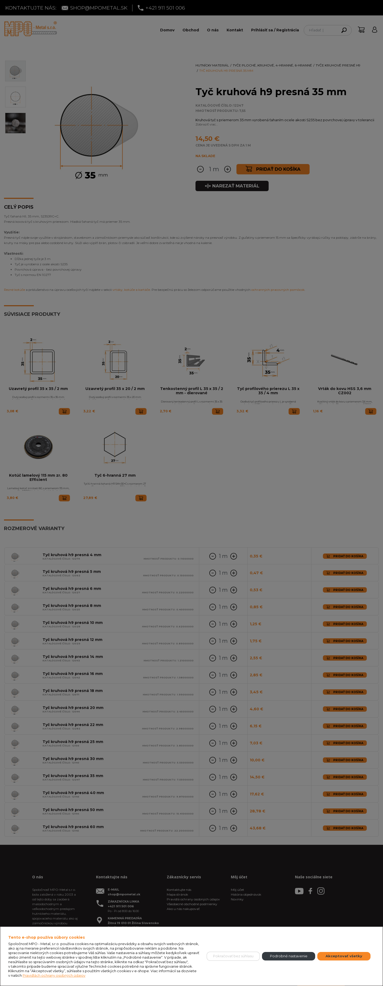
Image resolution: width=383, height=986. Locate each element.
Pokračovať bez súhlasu (233, 956)
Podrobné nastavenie (288, 956)
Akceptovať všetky (344, 956)
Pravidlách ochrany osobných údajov (54, 975)
